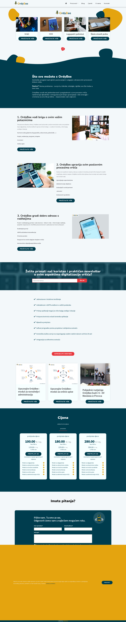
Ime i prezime (38, 526)
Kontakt (107, 3)
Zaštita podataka (50, 583)
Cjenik (90, 3)
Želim (82, 280)
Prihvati (107, 582)
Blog (83, 3)
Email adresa (68, 526)
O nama (98, 3)
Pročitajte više (27, 39)
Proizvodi (73, 3)
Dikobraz (65, 621)
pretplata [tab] (63, 428)
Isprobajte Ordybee (63, 354)
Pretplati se (33, 454)
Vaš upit (36, 532)
